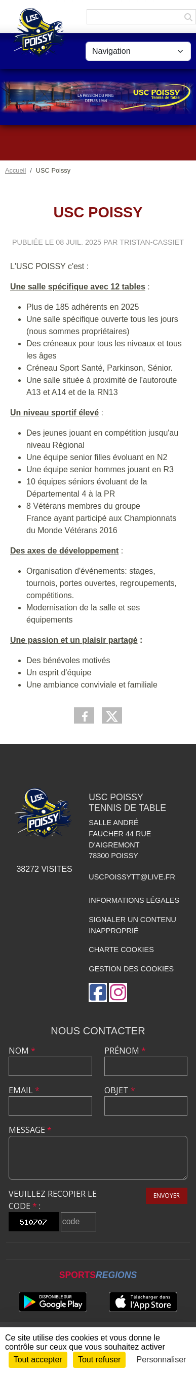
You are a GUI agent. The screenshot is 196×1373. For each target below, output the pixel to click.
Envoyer (166, 1195)
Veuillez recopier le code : (53, 1200)
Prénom (125, 1050)
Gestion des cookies (131, 969)
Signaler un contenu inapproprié (132, 925)
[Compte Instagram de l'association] (118, 992)
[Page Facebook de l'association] (98, 992)
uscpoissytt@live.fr (132, 877)
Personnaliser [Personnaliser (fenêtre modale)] (161, 1359)
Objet (119, 1090)
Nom (22, 1050)
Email (24, 1090)
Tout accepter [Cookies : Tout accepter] (38, 1359)
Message (30, 1129)
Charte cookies (121, 949)
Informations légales (134, 900)
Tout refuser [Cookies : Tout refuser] (99, 1359)
